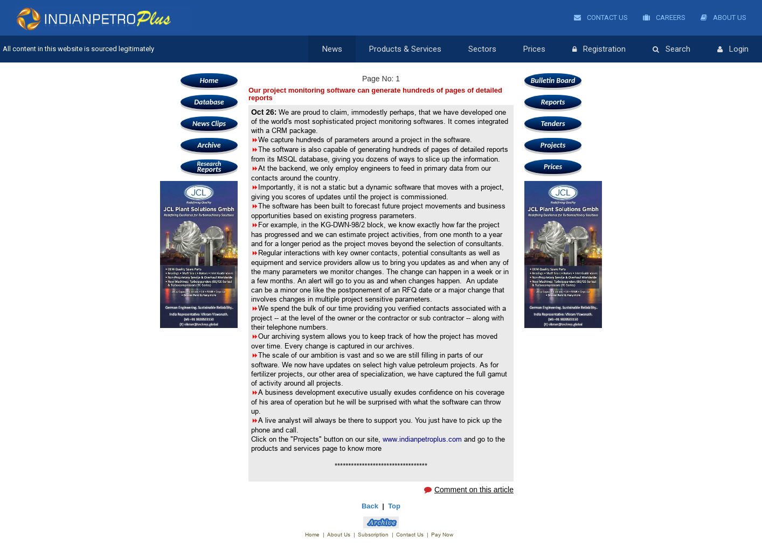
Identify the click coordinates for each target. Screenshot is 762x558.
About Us (723, 17)
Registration (599, 49)
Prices (534, 49)
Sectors (482, 49)
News (332, 49)
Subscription (373, 534)
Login (733, 49)
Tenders (553, 123)
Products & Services (405, 49)
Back (370, 506)
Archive (208, 145)
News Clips (209, 123)
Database (209, 102)
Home (209, 80)
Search (671, 49)
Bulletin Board (553, 80)
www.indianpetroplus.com (422, 439)
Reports (209, 166)
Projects (553, 145)
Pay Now (442, 534)
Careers (664, 17)
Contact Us (601, 17)
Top (394, 506)
